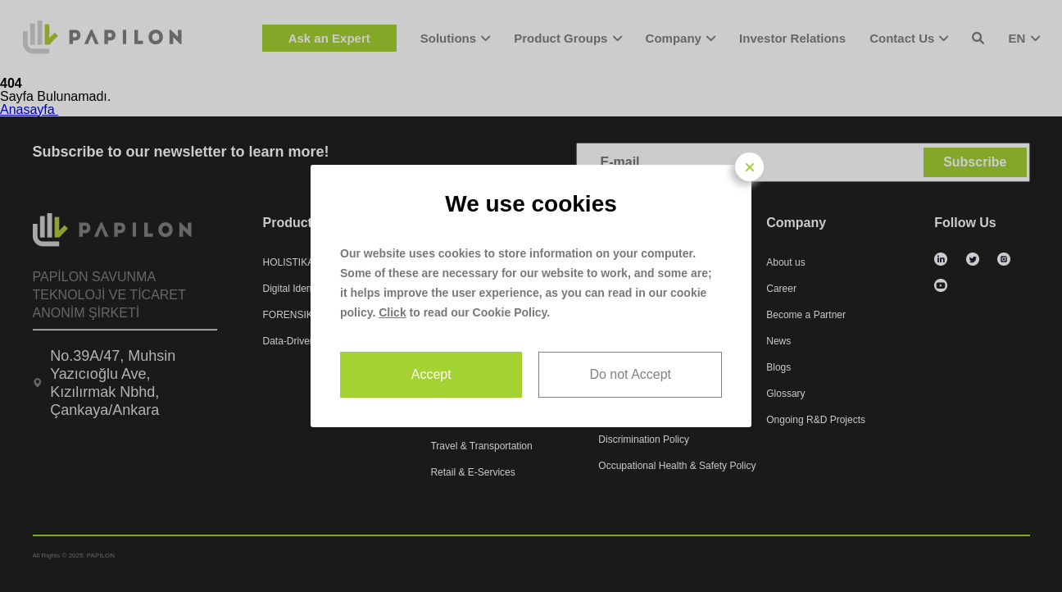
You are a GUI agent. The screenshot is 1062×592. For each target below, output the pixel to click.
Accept (431, 374)
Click (392, 312)
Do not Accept (630, 374)
